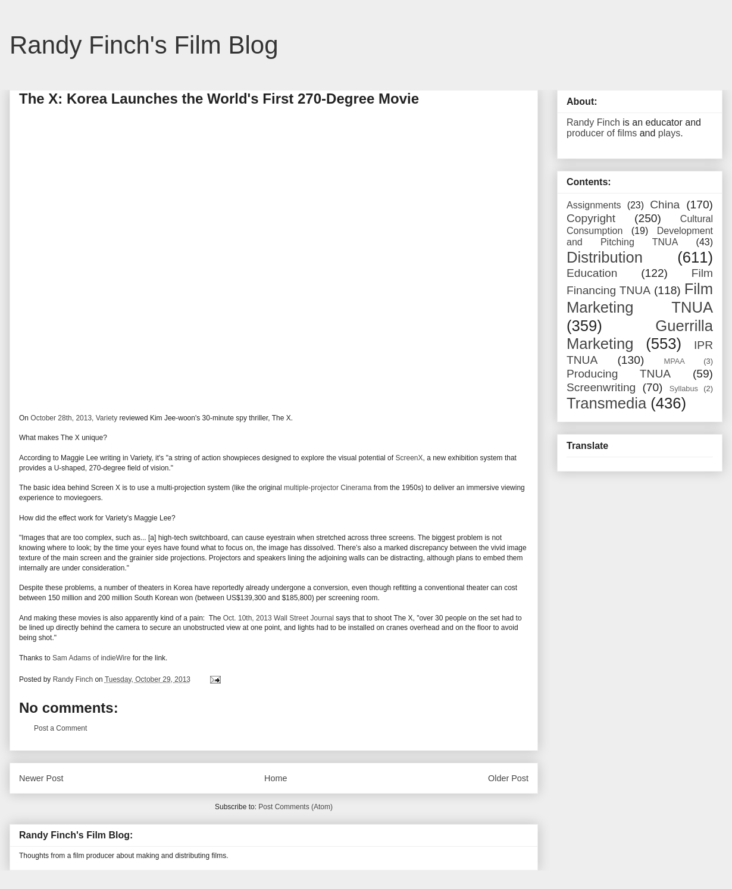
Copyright (591, 218)
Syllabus (684, 388)
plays (669, 133)
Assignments (594, 205)
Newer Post (41, 778)
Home (275, 778)
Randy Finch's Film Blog (144, 45)
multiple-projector (311, 488)
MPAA (674, 361)
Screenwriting (601, 387)
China (665, 204)
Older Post (508, 778)
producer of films (602, 133)
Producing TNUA (619, 373)
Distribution (605, 257)
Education (592, 273)
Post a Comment (60, 728)
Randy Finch (593, 122)
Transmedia (606, 403)
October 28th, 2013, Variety (73, 418)
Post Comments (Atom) (295, 807)
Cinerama (355, 488)
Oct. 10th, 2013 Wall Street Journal (278, 618)
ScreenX (409, 458)
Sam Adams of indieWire (91, 658)
